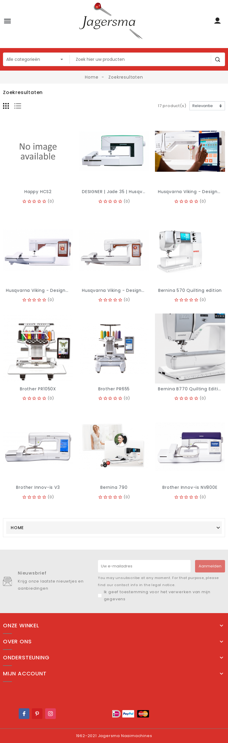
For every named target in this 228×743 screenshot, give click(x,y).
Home (17, 528)
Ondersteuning (26, 657)
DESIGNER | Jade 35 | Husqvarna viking (124, 192)
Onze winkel (21, 625)
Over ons (17, 641)
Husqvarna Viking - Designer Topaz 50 (49, 290)
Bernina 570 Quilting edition (190, 290)
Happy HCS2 (38, 192)
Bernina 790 (114, 487)
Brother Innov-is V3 (38, 487)
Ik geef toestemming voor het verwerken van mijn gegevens (157, 595)
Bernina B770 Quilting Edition (191, 389)
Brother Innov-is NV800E (189, 487)
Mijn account (25, 673)
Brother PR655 (114, 389)
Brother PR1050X (38, 389)
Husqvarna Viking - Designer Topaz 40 (125, 290)
